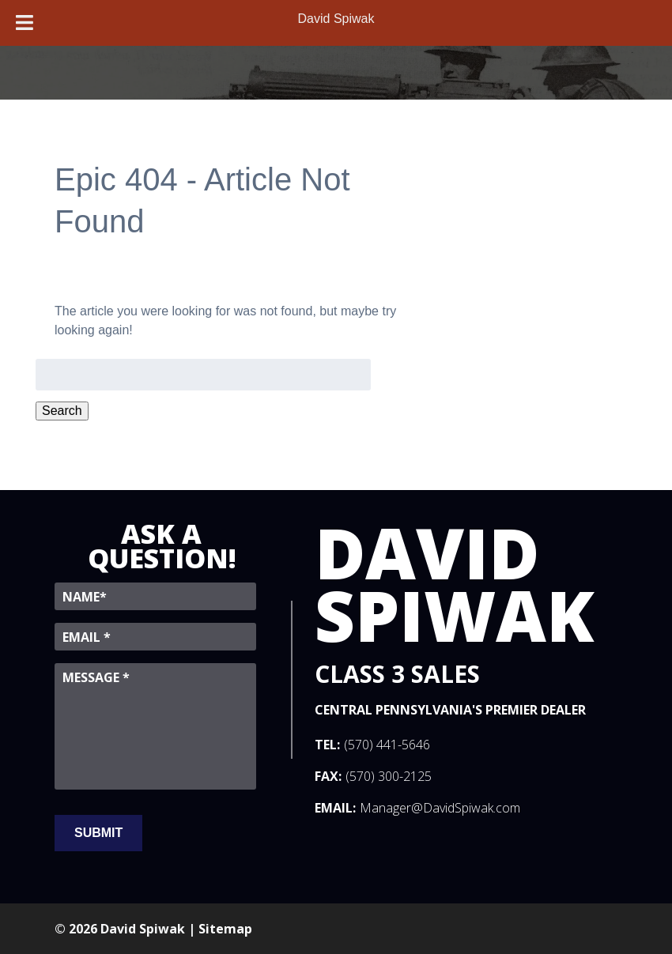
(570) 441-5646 (387, 744)
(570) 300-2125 (388, 776)
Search (62, 410)
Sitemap (225, 928)
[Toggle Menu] (24, 23)
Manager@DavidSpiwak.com (440, 807)
